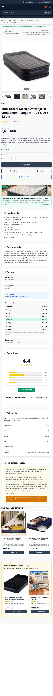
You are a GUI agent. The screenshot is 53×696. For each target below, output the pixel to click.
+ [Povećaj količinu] (17, 159)
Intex (3, 104)
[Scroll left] (2, 96)
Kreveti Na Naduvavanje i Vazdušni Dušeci (14, 22)
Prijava (40, 2)
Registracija (47, 2)
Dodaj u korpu (13, 552)
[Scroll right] (50, 96)
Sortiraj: (33, 397)
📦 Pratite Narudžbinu (29, 2)
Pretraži (47, 12)
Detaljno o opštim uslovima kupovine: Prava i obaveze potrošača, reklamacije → (24, 499)
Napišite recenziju (26, 390)
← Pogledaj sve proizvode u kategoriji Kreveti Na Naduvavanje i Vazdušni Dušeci (23, 26)
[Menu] (3, 7)
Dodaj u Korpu (27, 165)
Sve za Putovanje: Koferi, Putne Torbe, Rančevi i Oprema (23, 20)
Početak (3, 20)
